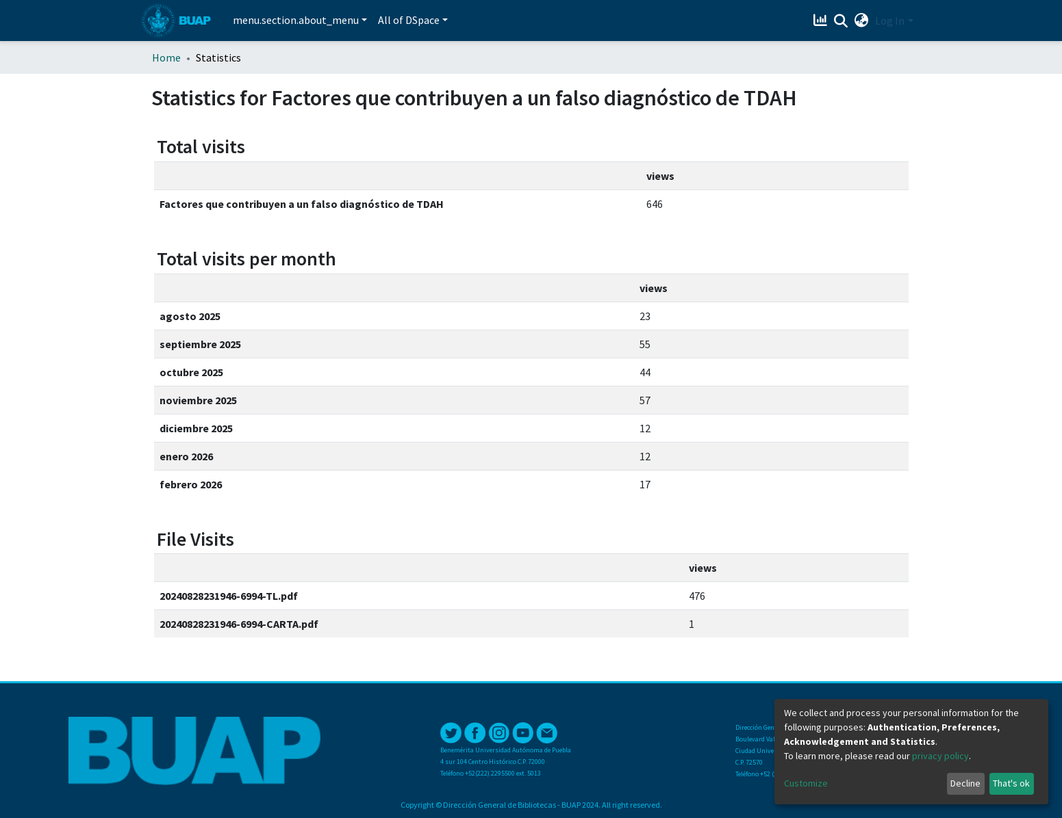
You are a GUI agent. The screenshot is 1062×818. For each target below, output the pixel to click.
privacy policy (940, 756)
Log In (890, 20)
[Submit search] (840, 21)
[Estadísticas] (821, 20)
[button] (861, 20)
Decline (965, 783)
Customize (806, 783)
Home (166, 57)
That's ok (1011, 783)
